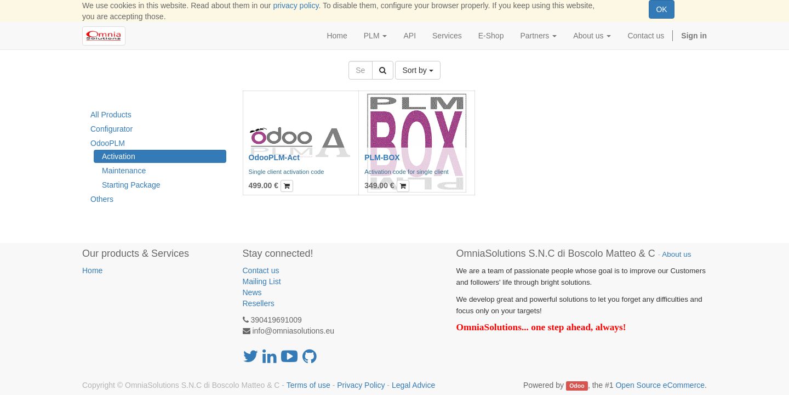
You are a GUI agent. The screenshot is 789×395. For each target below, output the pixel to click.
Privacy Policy (361, 385)
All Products (111, 114)
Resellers (259, 303)
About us (676, 254)
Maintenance (124, 170)
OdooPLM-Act (274, 157)
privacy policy (295, 5)
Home (92, 270)
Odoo (576, 385)
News (252, 292)
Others (101, 199)
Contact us (261, 270)
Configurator (111, 129)
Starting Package (131, 184)
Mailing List (262, 281)
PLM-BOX (382, 157)
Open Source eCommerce (660, 385)
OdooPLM (107, 143)
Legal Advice (413, 385)
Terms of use (308, 385)
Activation (118, 156)
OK (661, 9)
